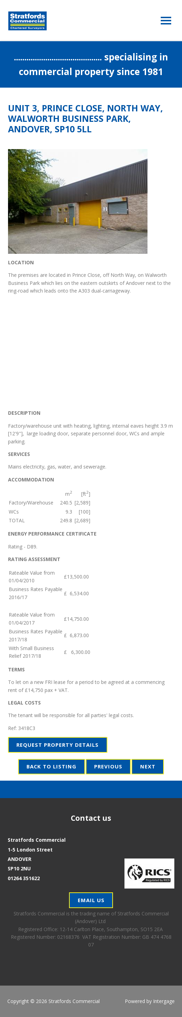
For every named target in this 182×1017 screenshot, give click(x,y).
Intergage (164, 1001)
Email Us (91, 900)
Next (148, 766)
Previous (108, 766)
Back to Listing (51, 766)
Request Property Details (57, 744)
